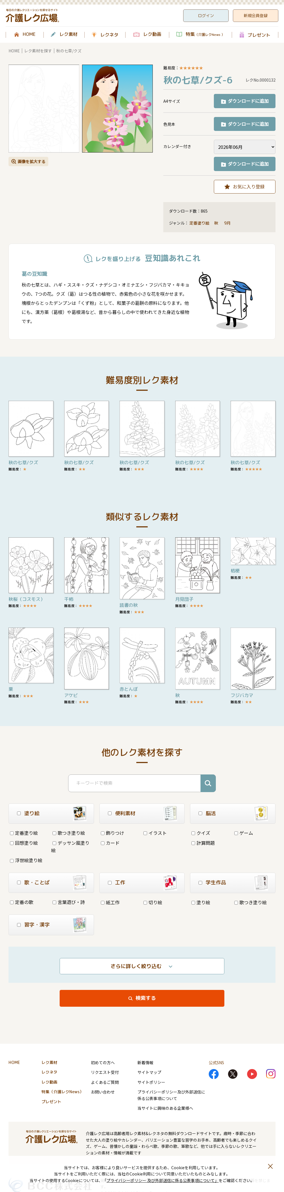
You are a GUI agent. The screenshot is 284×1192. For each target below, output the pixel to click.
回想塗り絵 (24, 842)
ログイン (206, 15)
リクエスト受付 (105, 1072)
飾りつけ (112, 832)
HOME (29, 34)
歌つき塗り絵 (69, 832)
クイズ (200, 832)
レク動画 (152, 34)
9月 (228, 223)
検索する (145, 998)
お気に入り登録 (249, 186)
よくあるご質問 (105, 1082)
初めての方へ (103, 1062)
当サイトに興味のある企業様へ (165, 1108)
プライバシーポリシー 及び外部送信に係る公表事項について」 (162, 1180)
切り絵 (152, 902)
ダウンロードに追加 (248, 100)
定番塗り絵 (199, 223)
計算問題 (203, 842)
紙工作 (110, 902)
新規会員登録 (256, 15)
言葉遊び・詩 (69, 902)
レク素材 (68, 34)
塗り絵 (200, 902)
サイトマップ (149, 1072)
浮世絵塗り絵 (26, 860)
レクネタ (109, 35)
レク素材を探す (38, 51)
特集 (205, 34)
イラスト (155, 832)
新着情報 (145, 1062)
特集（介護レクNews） (62, 1091)
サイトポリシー (151, 1082)
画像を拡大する (31, 161)
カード (110, 842)
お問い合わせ (103, 1092)
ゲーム (243, 832)
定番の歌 (21, 902)
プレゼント (259, 35)
